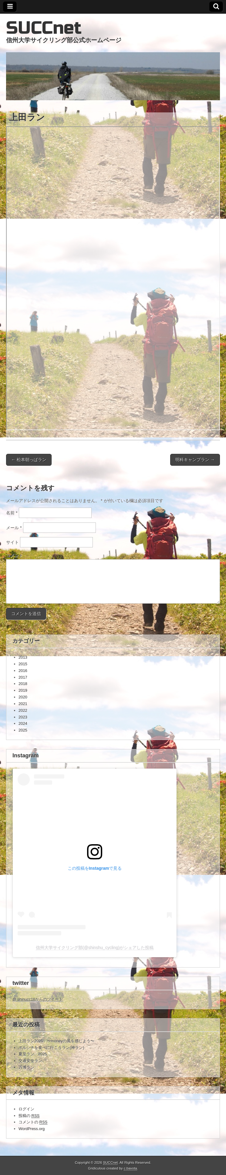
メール (14, 527)
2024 (23, 723)
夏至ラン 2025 (33, 1054)
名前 (12, 512)
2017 (23, 677)
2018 (23, 683)
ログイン (26, 1109)
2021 (23, 703)
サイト (12, 542)
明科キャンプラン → (195, 459)
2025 (23, 730)
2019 (23, 690)
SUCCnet (44, 28)
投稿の (29, 1115)
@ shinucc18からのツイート (37, 999)
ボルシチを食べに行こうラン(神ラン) (51, 1047)
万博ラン (26, 1067)
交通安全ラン (30, 1060)
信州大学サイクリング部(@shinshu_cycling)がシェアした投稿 (94, 947)
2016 (23, 670)
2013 (23, 657)
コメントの (33, 1122)
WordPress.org (32, 1128)
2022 (23, 710)
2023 (23, 717)
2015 (23, 664)
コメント (14, 555)
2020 (23, 697)
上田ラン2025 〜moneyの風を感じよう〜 (56, 1041)
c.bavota (130, 1168)
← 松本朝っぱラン (28, 459)
